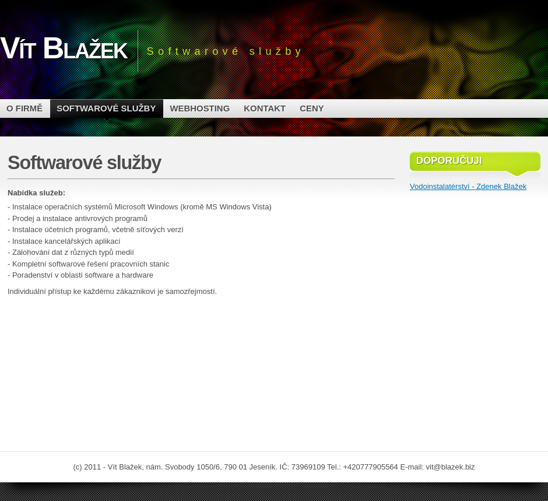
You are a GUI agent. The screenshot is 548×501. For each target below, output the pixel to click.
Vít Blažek (63, 48)
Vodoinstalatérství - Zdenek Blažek (468, 186)
